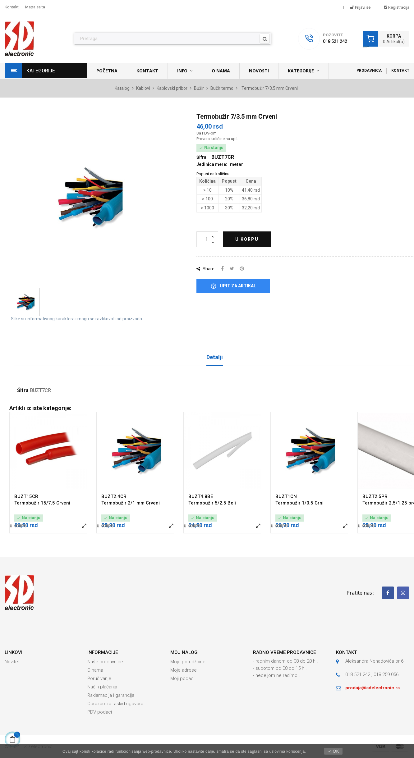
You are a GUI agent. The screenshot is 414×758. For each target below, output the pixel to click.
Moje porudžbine (187, 661)
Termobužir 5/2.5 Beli (212, 503)
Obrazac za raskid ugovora (115, 703)
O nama (95, 670)
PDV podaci (99, 712)
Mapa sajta (35, 7)
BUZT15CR (26, 496)
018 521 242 (335, 41)
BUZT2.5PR (375, 496)
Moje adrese (183, 670)
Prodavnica (369, 70)
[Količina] (207, 239)
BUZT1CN (286, 496)
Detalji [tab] (214, 357)
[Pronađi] (172, 39)
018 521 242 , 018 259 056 (371, 674)
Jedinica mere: (211, 164)
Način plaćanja (102, 687)
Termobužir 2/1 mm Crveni (130, 503)
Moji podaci (182, 678)
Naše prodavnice (105, 661)
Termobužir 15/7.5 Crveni (42, 503)
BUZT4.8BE (200, 496)
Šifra (23, 390)
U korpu (247, 239)
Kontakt (12, 7)
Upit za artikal (233, 286)
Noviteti (13, 661)
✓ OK (333, 751)
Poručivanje (99, 678)
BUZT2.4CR (113, 496)
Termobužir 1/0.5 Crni (299, 503)
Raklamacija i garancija (110, 695)
